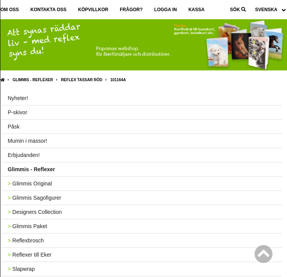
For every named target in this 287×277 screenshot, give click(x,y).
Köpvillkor (93, 9)
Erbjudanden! (24, 155)
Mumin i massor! (27, 141)
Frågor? (131, 9)
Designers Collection (35, 212)
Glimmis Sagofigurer (34, 198)
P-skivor (17, 112)
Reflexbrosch (26, 240)
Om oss (9, 9)
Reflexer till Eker (30, 255)
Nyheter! (18, 98)
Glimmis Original (30, 183)
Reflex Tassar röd (81, 80)
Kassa (197, 9)
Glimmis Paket (27, 226)
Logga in (165, 9)
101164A (118, 80)
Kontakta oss (48, 9)
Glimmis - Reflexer (33, 80)
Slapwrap (21, 269)
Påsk (14, 126)
